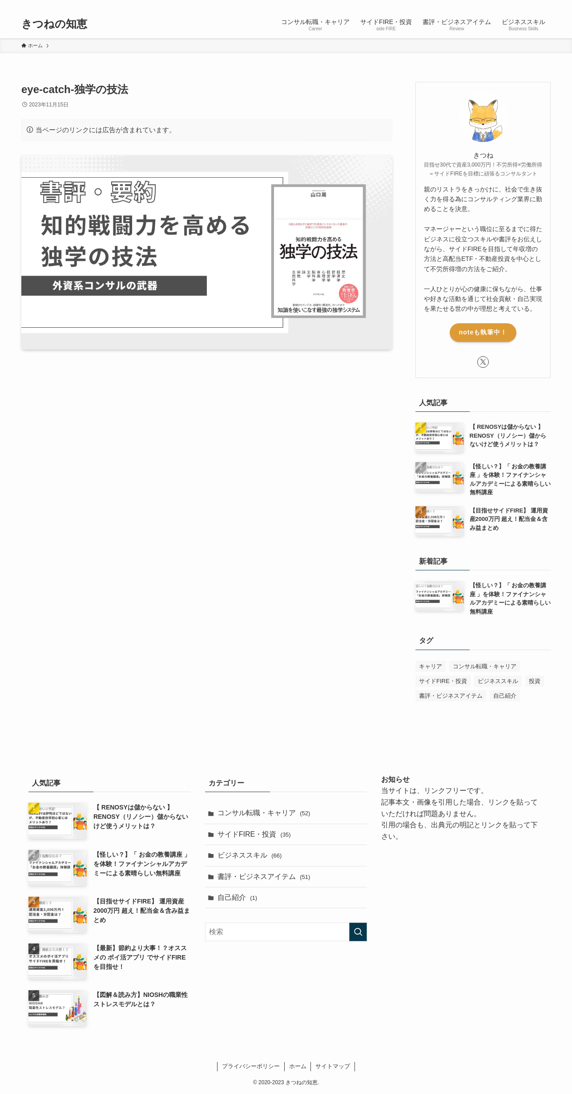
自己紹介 (237, 897)
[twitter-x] (522, 5)
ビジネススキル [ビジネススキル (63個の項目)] (498, 681)
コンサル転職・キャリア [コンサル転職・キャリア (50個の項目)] (484, 666)
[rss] (533, 5)
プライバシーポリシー (251, 1066)
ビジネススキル (250, 855)
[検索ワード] (286, 932)
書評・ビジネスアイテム (264, 876)
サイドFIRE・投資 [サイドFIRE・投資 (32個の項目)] (443, 681)
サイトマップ (332, 1066)
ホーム (297, 1066)
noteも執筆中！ (483, 332)
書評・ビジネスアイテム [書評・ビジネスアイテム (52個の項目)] (451, 695)
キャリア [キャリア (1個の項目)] (430, 666)
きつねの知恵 (54, 24)
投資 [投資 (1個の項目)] (534, 681)
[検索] (545, 5)
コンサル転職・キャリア (264, 813)
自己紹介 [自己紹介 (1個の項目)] (504, 695)
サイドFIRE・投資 (254, 834)
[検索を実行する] (358, 932)
